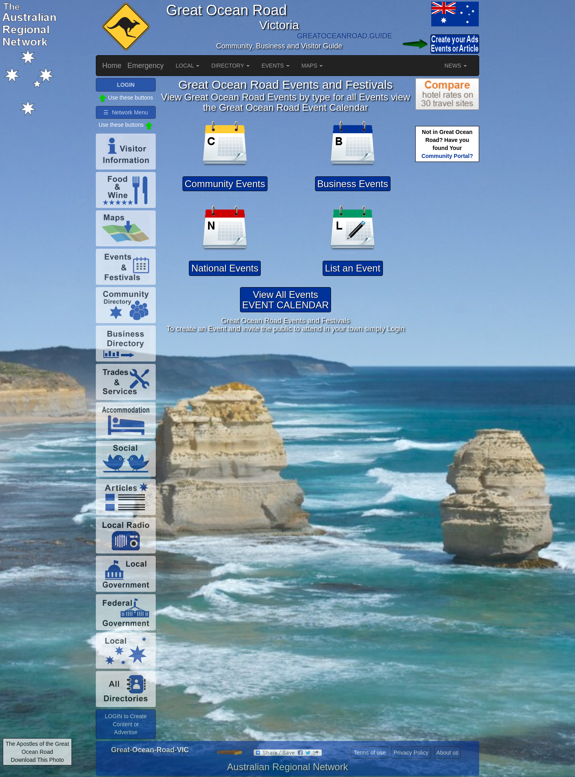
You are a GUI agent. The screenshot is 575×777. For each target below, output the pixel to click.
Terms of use (370, 752)
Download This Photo (37, 760)
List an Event (353, 268)
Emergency (145, 66)
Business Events (352, 183)
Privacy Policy (411, 752)
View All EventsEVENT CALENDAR (285, 299)
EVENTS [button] (275, 65)
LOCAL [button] (187, 65)
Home (111, 66)
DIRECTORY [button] (230, 65)
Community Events (225, 183)
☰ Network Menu (125, 112)
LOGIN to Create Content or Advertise (126, 724)
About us (447, 752)
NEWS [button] (455, 65)
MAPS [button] (312, 65)
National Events (224, 268)
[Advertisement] (447, 290)
